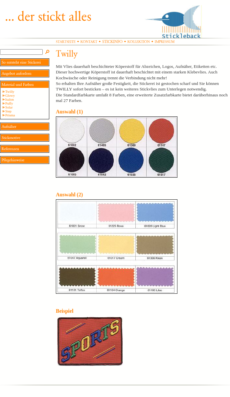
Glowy (10, 95)
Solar (9, 107)
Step (8, 111)
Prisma (10, 115)
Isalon (9, 99)
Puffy (9, 103)
